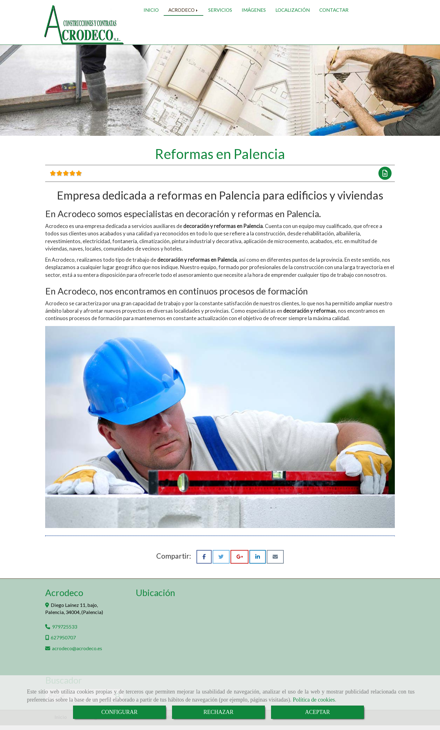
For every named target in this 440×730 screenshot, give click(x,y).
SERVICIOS (220, 33)
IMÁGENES (254, 33)
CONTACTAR (333, 33)
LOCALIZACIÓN (292, 33)
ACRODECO (183, 33)
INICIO (151, 33)
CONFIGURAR (119, 712)
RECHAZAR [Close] (218, 712)
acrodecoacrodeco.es (77, 653)
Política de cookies (314, 700)
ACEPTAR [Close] (317, 712)
